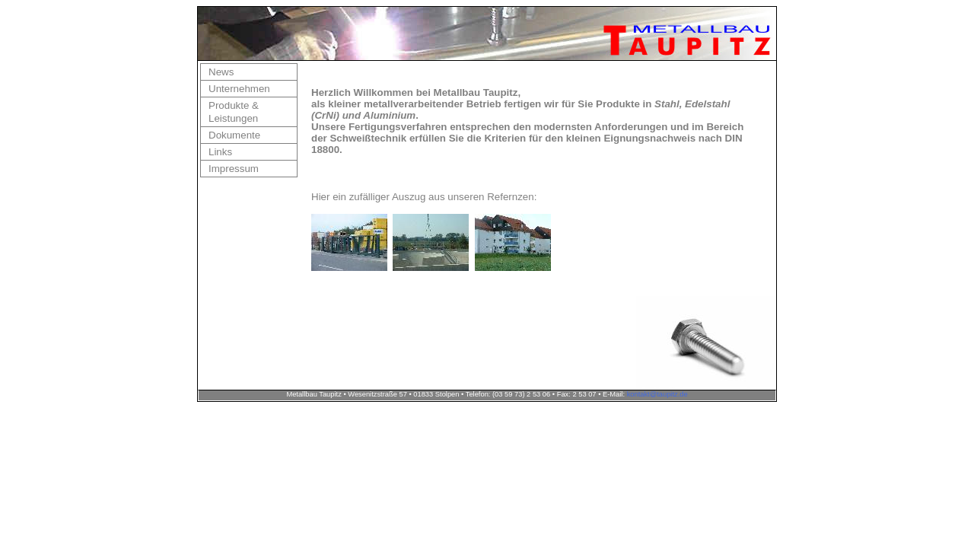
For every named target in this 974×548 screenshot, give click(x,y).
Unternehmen (239, 88)
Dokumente (234, 135)
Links (220, 152)
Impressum (233, 168)
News (221, 72)
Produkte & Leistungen (233, 112)
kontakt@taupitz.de (657, 394)
